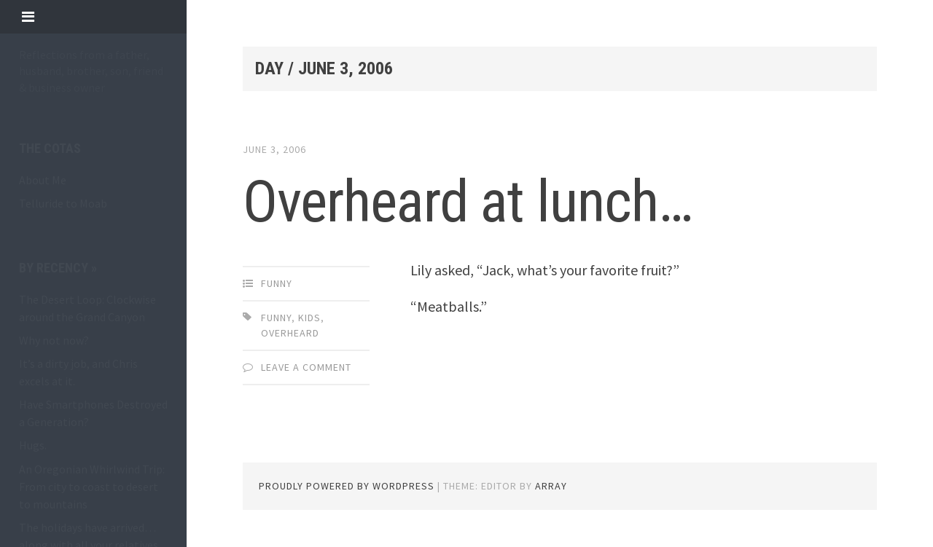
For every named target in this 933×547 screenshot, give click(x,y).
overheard (290, 332)
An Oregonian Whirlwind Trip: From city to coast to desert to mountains (92, 486)
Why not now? (54, 340)
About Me (42, 180)
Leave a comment (306, 367)
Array (551, 485)
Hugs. (33, 445)
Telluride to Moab (63, 203)
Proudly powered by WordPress (346, 485)
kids (309, 317)
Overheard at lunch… (467, 202)
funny (276, 283)
